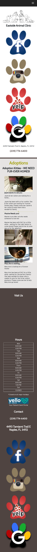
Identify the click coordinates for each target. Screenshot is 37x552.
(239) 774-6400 (18, 151)
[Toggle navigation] (33, 3)
